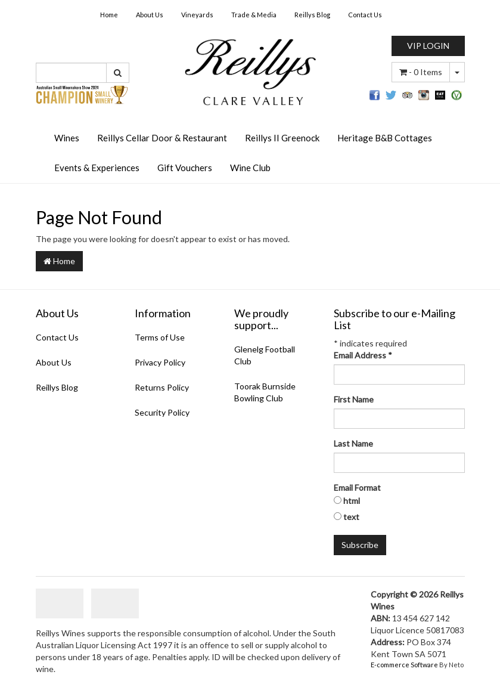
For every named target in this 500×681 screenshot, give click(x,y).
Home (109, 14)
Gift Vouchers (184, 167)
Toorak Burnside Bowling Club (265, 392)
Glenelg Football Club (264, 355)
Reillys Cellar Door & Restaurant (162, 137)
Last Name (353, 443)
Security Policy (162, 412)
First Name (354, 399)
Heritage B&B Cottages (384, 137)
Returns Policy (162, 387)
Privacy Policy (160, 362)
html (351, 501)
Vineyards (197, 14)
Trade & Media (254, 14)
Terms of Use (160, 337)
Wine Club (250, 167)
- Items (420, 72)
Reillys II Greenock (282, 137)
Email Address (363, 355)
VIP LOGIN (428, 46)
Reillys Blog (312, 14)
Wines (66, 137)
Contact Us (365, 14)
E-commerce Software (404, 664)
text (351, 517)
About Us (149, 14)
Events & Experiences (96, 167)
